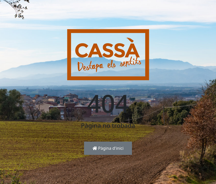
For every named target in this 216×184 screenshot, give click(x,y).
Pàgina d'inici (108, 148)
